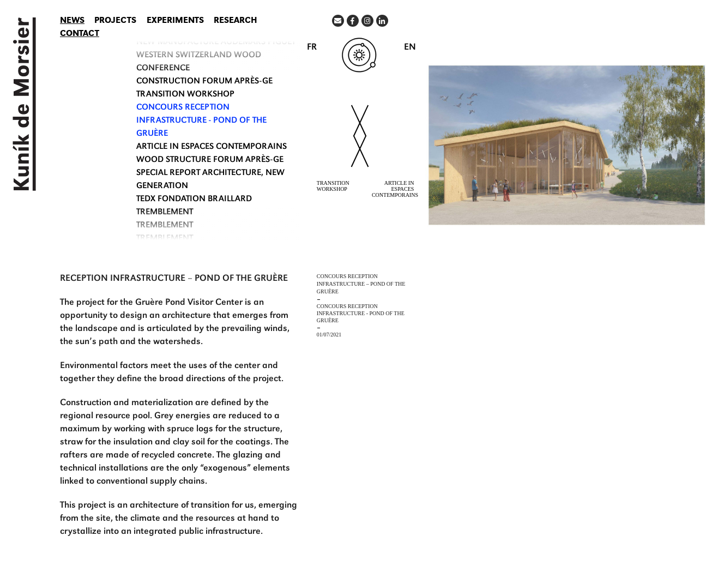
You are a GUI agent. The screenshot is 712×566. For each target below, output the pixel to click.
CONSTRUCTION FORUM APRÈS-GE (204, 81)
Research (235, 21)
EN (410, 47)
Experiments (175, 21)
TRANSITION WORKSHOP (185, 95)
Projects (115, 21)
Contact (79, 34)
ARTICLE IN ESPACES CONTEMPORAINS (211, 147)
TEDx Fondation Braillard (194, 199)
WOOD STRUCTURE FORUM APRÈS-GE (209, 160)
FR (312, 47)
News (72, 21)
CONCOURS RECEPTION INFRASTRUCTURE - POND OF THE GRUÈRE (201, 121)
